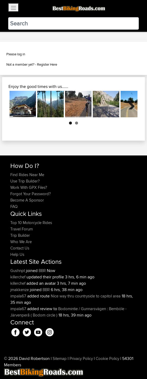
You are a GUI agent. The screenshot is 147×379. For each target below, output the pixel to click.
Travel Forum (21, 229)
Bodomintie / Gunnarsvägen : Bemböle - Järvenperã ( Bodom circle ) (68, 312)
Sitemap (60, 358)
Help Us (17, 254)
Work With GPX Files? (28, 187)
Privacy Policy (81, 358)
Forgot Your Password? (30, 194)
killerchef (18, 277)
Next (129, 104)
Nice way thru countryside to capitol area (86, 296)
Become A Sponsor (27, 200)
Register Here (47, 64)
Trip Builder (20, 235)
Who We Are (21, 241)
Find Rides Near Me (27, 174)
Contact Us (19, 248)
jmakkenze (20, 289)
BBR (42, 270)
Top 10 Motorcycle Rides (31, 222)
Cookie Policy (107, 358)
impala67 (18, 296)
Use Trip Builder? (25, 181)
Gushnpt (18, 270)
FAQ (13, 206)
